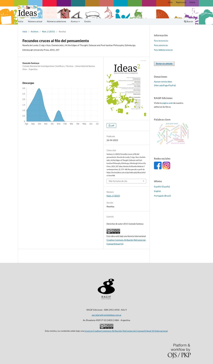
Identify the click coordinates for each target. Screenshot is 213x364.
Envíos (87, 21)
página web (167, 103)
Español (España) (162, 186)
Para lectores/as (161, 40)
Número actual (35, 21)
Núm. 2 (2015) (48, 31)
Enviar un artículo (164, 63)
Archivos (34, 31)
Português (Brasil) (162, 195)
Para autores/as (161, 45)
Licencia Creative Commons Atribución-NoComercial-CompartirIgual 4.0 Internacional (126, 331)
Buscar (188, 21)
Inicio (20, 21)
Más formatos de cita (118, 181)
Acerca (74, 21)
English (157, 191)
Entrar (192, 2)
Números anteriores (56, 21)
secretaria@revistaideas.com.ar (106, 315)
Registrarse (181, 2)
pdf (112, 125)
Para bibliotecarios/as (163, 50)
